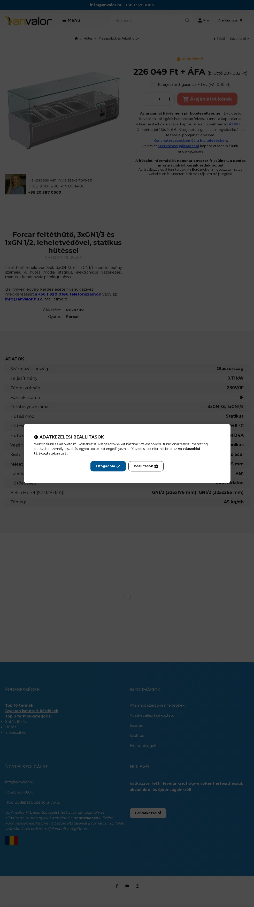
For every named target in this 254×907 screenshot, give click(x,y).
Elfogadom (108, 466)
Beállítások (146, 466)
